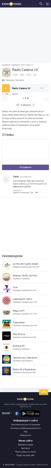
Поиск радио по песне (25, 452)
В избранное (28, 105)
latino (29, 75)
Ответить (17, 191)
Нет (36, 193)
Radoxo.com (25, 435)
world (15, 75)
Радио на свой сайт (25, 455)
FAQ (25, 432)
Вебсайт (15, 94)
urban (22, 75)
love (34, 75)
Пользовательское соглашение (25, 425)
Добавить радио (25, 445)
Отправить (25, 167)
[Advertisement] (25, 35)
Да (32, 193)
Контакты (25, 448)
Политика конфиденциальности (25, 428)
